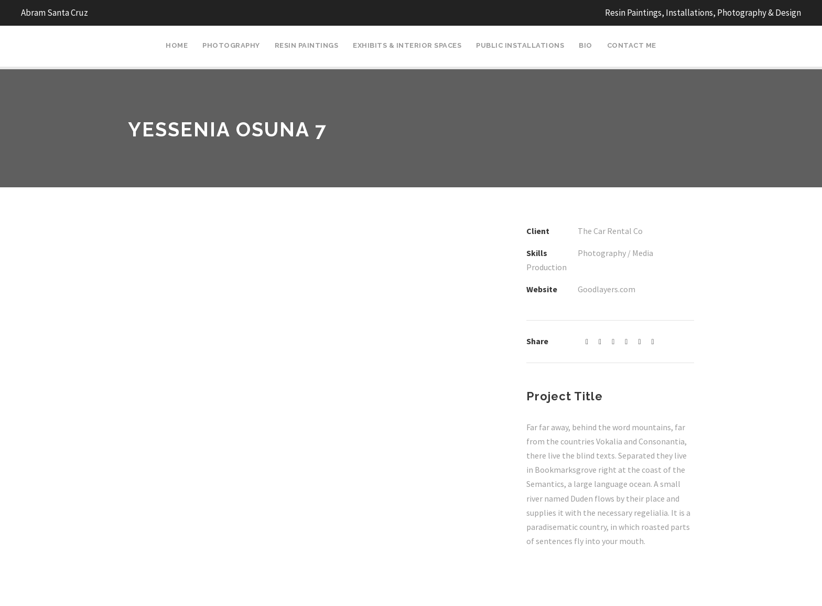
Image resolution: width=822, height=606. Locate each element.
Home (177, 45)
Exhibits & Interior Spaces (407, 45)
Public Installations (520, 45)
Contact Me (631, 45)
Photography (231, 45)
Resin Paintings (307, 45)
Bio (585, 45)
